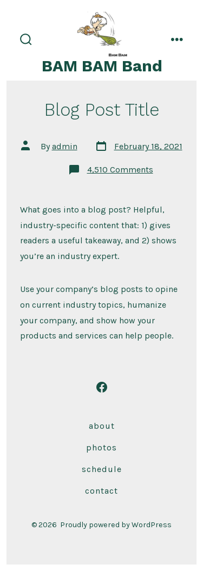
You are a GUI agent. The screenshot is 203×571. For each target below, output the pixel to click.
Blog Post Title (101, 109)
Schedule (102, 469)
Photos (101, 447)
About (102, 426)
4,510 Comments (120, 169)
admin (64, 146)
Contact (101, 491)
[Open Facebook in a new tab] (102, 387)
